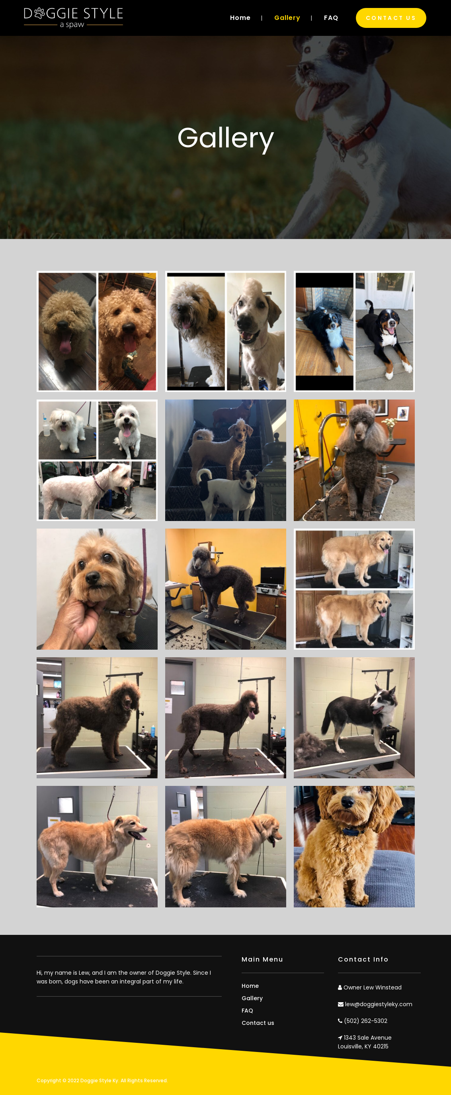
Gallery (252, 998)
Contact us (258, 1023)
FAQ (247, 1010)
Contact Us (391, 18)
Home (250, 986)
